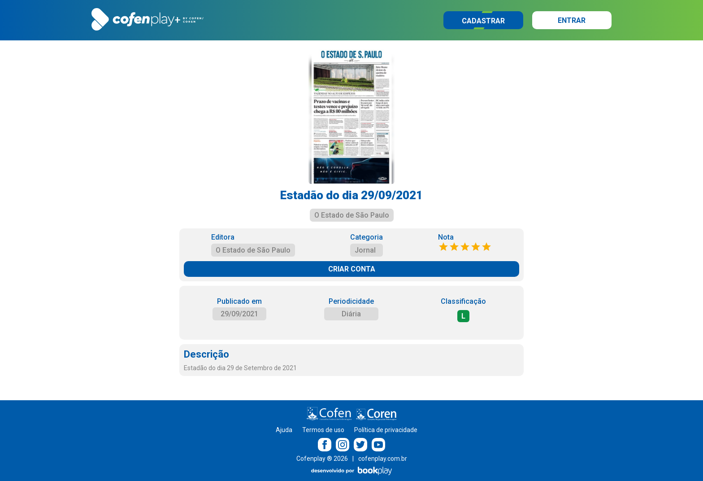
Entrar (572, 20)
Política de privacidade (385, 429)
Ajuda (284, 429)
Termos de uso (323, 429)
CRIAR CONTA (351, 269)
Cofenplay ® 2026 (322, 458)
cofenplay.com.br (382, 458)
